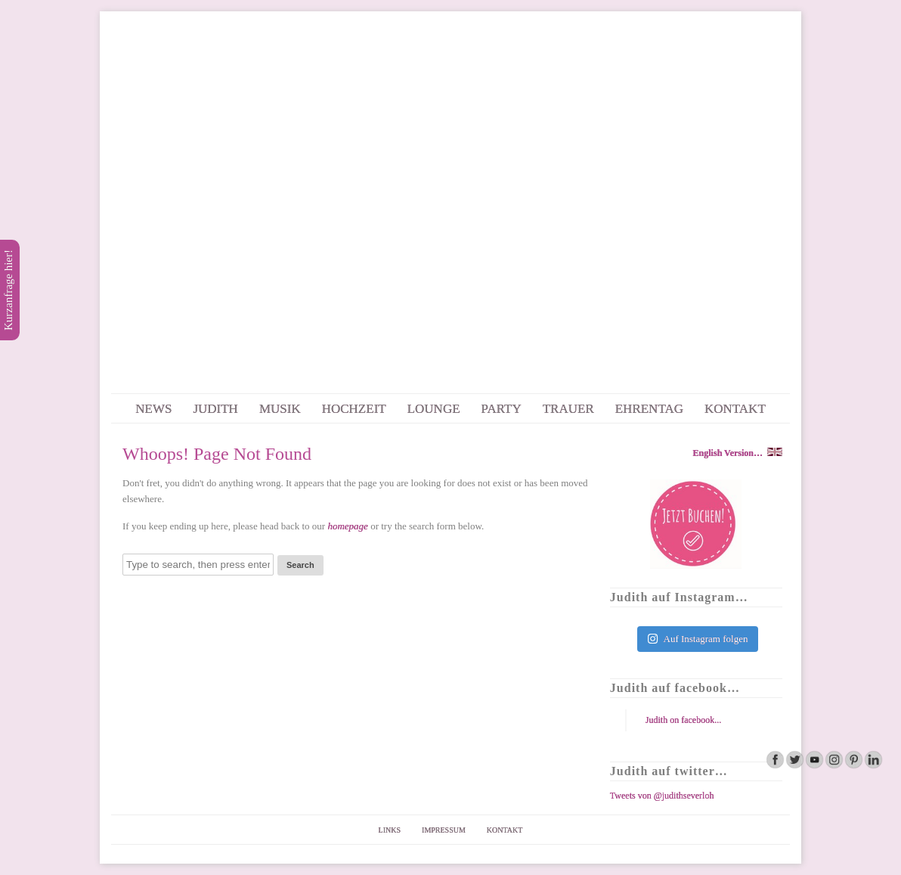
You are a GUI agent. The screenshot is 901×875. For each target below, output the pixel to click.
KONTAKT (735, 409)
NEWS (153, 409)
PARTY (501, 409)
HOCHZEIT (354, 409)
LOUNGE (433, 409)
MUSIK (280, 409)
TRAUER (568, 409)
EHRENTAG (649, 409)
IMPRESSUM (444, 830)
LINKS (390, 830)
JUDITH (215, 409)
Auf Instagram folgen (698, 638)
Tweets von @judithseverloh (662, 795)
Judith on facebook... (683, 720)
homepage (347, 526)
